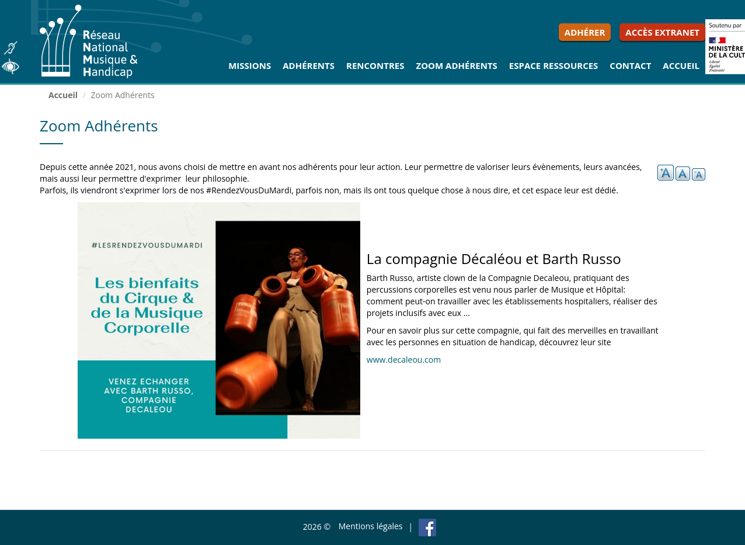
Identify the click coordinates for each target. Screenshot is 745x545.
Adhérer (585, 32)
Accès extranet (662, 32)
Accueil (681, 65)
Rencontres (375, 65)
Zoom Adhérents (456, 65)
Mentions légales (371, 526)
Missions (249, 65)
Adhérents (309, 65)
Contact (630, 65)
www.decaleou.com (404, 359)
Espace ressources (553, 65)
